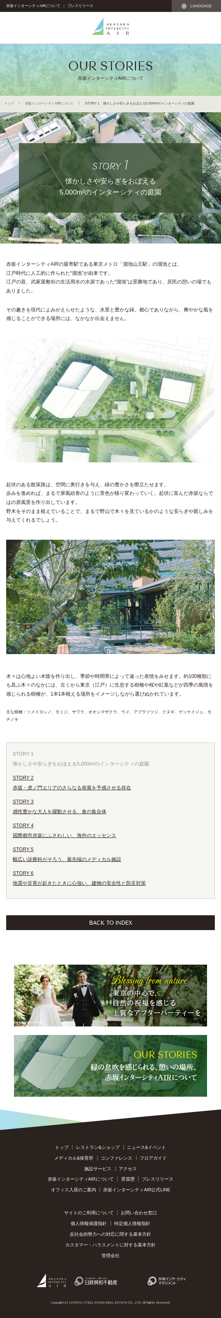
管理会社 (110, 1255)
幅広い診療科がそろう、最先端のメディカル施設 (110, 853)
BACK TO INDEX (110, 922)
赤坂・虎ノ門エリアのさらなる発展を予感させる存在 (110, 782)
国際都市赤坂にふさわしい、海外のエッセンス (110, 829)
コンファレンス (116, 1158)
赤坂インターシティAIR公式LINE (136, 1189)
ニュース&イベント (146, 1147)
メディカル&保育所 (73, 1158)
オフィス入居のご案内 (73, 1189)
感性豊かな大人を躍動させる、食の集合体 (110, 805)
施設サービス (97, 1168)
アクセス (128, 1168)
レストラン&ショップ (98, 1147)
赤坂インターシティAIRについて (33, 6)
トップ (9, 103)
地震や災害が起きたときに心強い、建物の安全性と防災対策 (110, 877)
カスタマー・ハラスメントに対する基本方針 (110, 1244)
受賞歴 (128, 1178)
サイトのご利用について (89, 1212)
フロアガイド (153, 1158)
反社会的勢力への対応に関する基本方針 (110, 1234)
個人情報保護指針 (89, 1223)
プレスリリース (80, 6)
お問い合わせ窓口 (139, 1212)
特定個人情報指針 (132, 1223)
